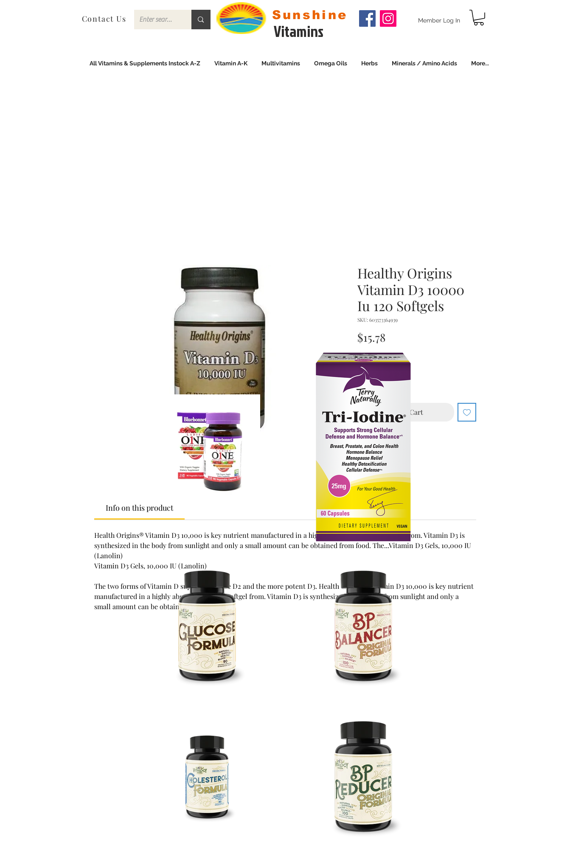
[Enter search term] (156, 19)
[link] (478, 17)
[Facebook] (367, 18)
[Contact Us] (105, 18)
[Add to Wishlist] (467, 412)
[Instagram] (388, 18)
